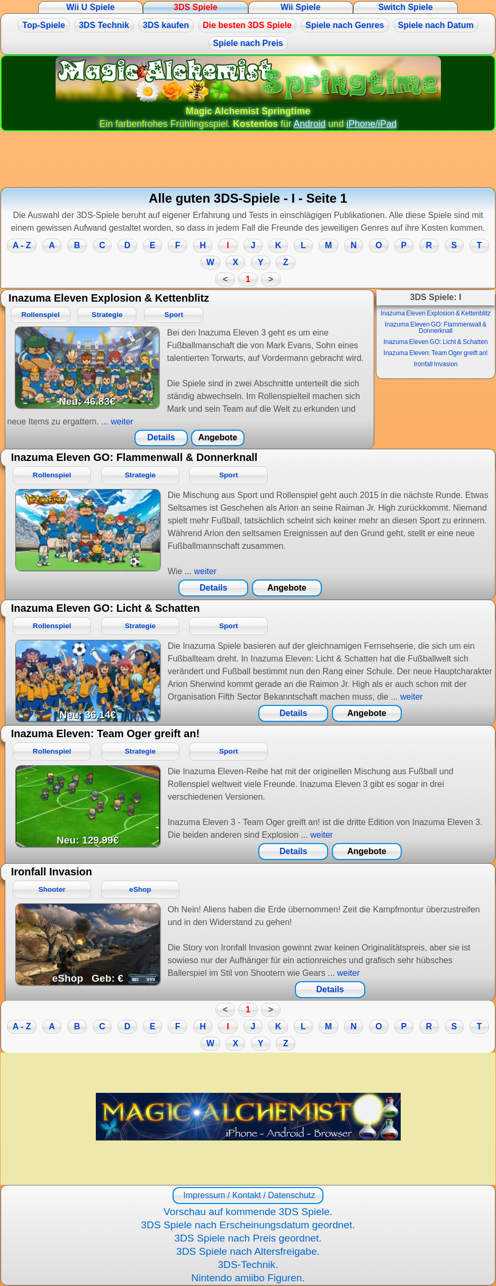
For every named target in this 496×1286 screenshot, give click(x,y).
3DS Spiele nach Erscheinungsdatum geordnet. (248, 1224)
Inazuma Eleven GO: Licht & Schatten (435, 342)
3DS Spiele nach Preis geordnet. (247, 1238)
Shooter (51, 889)
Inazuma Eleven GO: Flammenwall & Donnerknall (436, 327)
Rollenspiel (40, 315)
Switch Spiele (405, 7)
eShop (140, 889)
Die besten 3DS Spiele (247, 25)
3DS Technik (104, 25)
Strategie (107, 315)
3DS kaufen (166, 25)
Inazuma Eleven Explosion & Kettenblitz (436, 313)
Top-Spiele (43, 25)
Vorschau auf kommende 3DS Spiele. (248, 1211)
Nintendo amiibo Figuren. (247, 1277)
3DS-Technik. (248, 1264)
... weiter (116, 421)
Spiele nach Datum (436, 25)
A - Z (22, 245)
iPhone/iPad (371, 124)
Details (161, 437)
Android (310, 124)
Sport (174, 315)
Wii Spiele (300, 7)
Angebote (217, 437)
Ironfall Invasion (435, 364)
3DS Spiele (196, 7)
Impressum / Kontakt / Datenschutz (248, 1195)
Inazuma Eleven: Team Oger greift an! (436, 353)
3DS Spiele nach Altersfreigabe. (248, 1251)
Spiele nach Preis (248, 43)
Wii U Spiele (90, 7)
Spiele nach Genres (344, 25)
